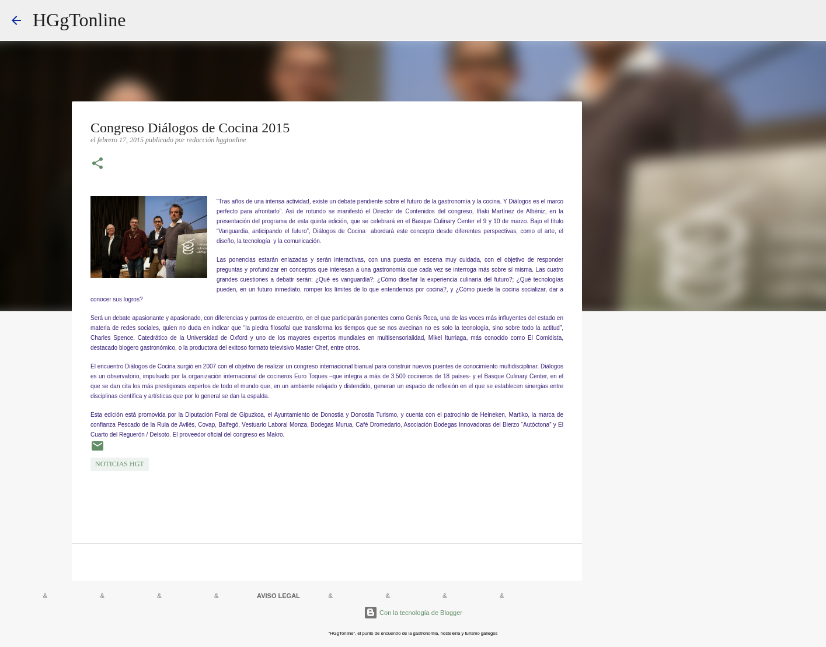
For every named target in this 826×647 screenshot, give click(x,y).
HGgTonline (79, 19)
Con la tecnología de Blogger (413, 612)
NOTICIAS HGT (119, 464)
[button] (97, 164)
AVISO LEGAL (278, 595)
